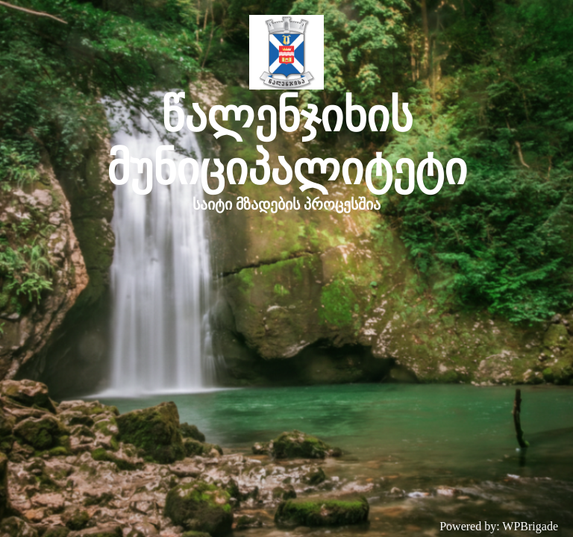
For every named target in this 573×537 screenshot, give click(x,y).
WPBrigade (530, 526)
